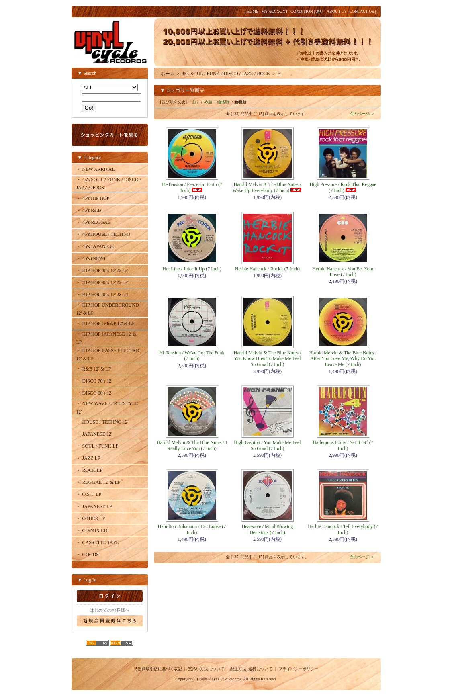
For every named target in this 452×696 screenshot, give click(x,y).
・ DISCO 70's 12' (94, 381)
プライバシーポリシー (298, 669)
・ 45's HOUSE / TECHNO (103, 234)
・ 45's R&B (88, 210)
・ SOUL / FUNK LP (97, 446)
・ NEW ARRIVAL (95, 169)
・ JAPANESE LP (94, 506)
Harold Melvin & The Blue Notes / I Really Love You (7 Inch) (192, 445)
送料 (320, 11)
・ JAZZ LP (88, 458)
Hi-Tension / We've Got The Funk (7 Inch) (191, 355)
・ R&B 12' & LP (93, 369)
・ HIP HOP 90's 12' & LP (102, 282)
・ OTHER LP (90, 518)
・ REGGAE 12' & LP (98, 482)
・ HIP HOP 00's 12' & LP (102, 294)
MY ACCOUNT (274, 11)
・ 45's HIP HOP (93, 198)
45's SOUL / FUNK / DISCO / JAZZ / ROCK (226, 73)
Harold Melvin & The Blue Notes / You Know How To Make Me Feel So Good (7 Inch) (267, 358)
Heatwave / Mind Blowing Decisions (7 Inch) (267, 529)
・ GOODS (87, 554)
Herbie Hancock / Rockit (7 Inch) (267, 269)
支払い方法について (206, 669)
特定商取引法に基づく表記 (158, 669)
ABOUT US (337, 11)
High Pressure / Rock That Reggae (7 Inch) (342, 187)
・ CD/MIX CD (92, 530)
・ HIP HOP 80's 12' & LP (102, 270)
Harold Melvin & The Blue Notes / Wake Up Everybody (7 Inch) (268, 187)
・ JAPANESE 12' (94, 434)
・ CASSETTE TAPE (97, 542)
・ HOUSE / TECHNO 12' (102, 422)
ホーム (167, 73)
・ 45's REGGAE (93, 222)
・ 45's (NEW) (90, 258)
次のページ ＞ (362, 113)
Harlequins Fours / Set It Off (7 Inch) (343, 445)
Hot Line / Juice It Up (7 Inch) (191, 269)
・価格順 (221, 102)
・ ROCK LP (89, 470)
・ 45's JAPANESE (95, 246)
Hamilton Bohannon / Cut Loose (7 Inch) (192, 529)
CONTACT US (361, 11)
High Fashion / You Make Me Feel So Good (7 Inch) (267, 445)
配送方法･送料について (251, 669)
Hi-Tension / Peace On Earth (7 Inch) (192, 187)
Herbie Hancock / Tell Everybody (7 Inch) (343, 529)
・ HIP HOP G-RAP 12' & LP (105, 323)
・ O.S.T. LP (89, 494)
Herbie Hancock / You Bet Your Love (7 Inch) (342, 271)
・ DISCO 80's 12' (94, 393)
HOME (252, 11)
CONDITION (301, 11)
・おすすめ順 (200, 102)
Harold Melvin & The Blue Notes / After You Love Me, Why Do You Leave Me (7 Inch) (343, 358)
